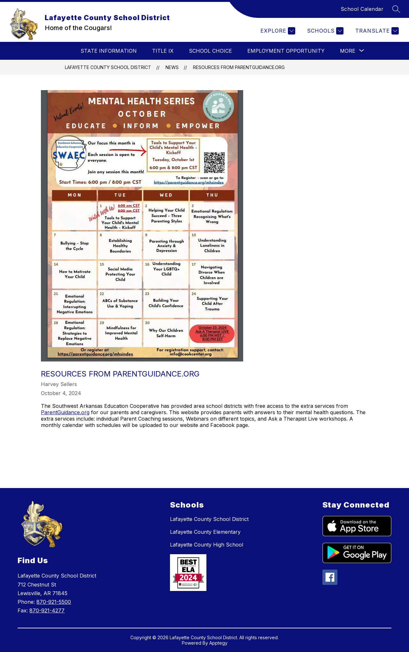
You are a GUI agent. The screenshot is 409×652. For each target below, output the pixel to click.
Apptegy (218, 643)
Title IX (163, 51)
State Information (109, 51)
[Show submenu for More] (347, 51)
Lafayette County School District (108, 67)
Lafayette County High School (206, 544)
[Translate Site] (376, 31)
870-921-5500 (53, 602)
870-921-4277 (47, 610)
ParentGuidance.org (65, 412)
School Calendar (362, 9)
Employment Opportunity (286, 51)
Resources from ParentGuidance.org (239, 67)
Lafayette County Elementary (205, 532)
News (172, 67)
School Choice (210, 51)
